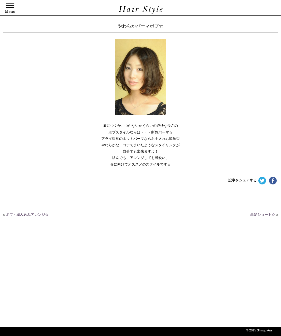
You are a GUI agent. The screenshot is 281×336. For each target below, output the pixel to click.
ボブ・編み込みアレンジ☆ (27, 214)
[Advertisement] (124, 289)
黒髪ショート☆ (262, 214)
